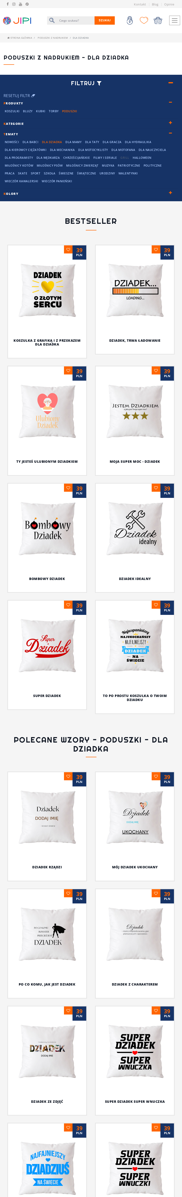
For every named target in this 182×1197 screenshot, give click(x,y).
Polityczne (153, 166)
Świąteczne (86, 173)
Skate (22, 173)
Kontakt (140, 4)
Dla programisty (19, 158)
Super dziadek (47, 695)
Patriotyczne (129, 166)
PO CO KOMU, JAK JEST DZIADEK (58, 900)
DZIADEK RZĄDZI (47, 867)
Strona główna (19, 37)
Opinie (169, 4)
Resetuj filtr (19, 95)
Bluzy (27, 111)
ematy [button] (11, 134)
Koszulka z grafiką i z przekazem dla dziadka (47, 342)
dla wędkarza (48, 158)
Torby (54, 111)
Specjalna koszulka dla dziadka (134, 1061)
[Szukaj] (76, 20)
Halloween (142, 158)
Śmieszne (66, 173)
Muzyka (108, 166)
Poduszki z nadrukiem (53, 37)
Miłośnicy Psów (50, 166)
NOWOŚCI (12, 142)
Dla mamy (73, 142)
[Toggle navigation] (174, 20)
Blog (155, 4)
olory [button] (11, 194)
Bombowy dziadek (47, 578)
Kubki (40, 111)
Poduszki (69, 111)
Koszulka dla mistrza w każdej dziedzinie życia (135, 1015)
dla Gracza (112, 142)
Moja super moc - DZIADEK (135, 461)
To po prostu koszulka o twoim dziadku (135, 697)
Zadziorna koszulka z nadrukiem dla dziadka (135, 1111)
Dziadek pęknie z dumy (47, 1151)
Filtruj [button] (86, 83)
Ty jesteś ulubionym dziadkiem (47, 461)
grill (124, 158)
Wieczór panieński (57, 181)
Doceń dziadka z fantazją (47, 1103)
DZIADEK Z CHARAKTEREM (129, 900)
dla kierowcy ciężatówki (25, 150)
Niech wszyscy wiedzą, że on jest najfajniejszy (53, 967)
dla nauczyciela (152, 150)
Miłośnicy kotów (19, 166)
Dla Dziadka (52, 142)
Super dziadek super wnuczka (117, 932)
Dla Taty (92, 142)
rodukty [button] (13, 103)
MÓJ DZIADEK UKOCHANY (135, 867)
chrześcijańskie (76, 158)
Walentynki (128, 173)
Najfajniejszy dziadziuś (47, 1007)
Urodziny (107, 173)
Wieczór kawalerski (21, 181)
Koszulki (12, 111)
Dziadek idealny (135, 578)
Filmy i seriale (105, 158)
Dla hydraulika (138, 142)
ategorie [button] (14, 124)
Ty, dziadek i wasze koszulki (135, 965)
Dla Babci (30, 142)
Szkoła (49, 173)
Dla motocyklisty (93, 150)
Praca (9, 173)
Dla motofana (123, 150)
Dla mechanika (62, 150)
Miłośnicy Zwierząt (82, 166)
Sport (35, 173)
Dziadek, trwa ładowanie (135, 340)
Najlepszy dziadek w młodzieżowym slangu (135, 1159)
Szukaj (105, 20)
